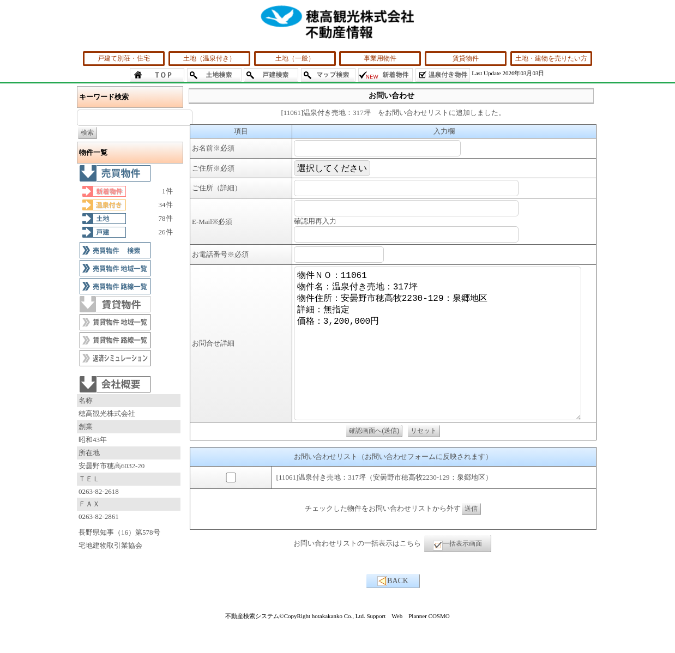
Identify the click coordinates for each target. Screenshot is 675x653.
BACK (392, 614)
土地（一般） (295, 58)
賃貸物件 (466, 58)
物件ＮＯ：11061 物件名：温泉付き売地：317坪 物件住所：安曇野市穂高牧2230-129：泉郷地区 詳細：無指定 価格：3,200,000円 (442, 360)
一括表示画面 (457, 577)
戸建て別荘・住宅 (124, 58)
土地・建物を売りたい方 (551, 58)
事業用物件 (380, 58)
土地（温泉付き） (209, 58)
